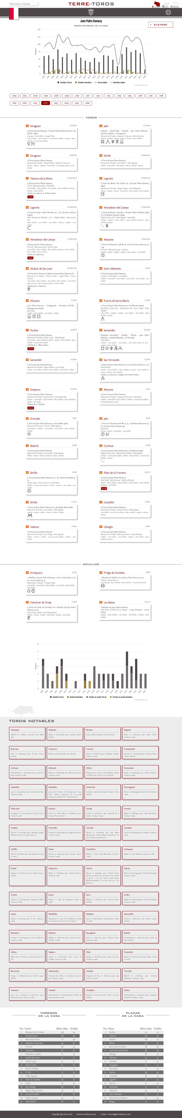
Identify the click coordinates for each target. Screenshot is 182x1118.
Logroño (108, 178)
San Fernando (111, 360)
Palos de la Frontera (115, 472)
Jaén (106, 126)
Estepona (35, 389)
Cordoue (108, 445)
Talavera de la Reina (41, 178)
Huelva (34, 330)
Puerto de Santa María (116, 300)
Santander (109, 330)
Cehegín (108, 527)
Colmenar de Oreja (40, 602)
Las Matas (109, 602)
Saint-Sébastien (112, 268)
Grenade (35, 418)
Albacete (108, 239)
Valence (34, 527)
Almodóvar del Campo (116, 207)
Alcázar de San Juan (41, 268)
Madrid (34, 445)
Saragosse (35, 126)
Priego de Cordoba (114, 572)
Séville (107, 155)
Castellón (109, 502)
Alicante (34, 300)
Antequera (36, 572)
